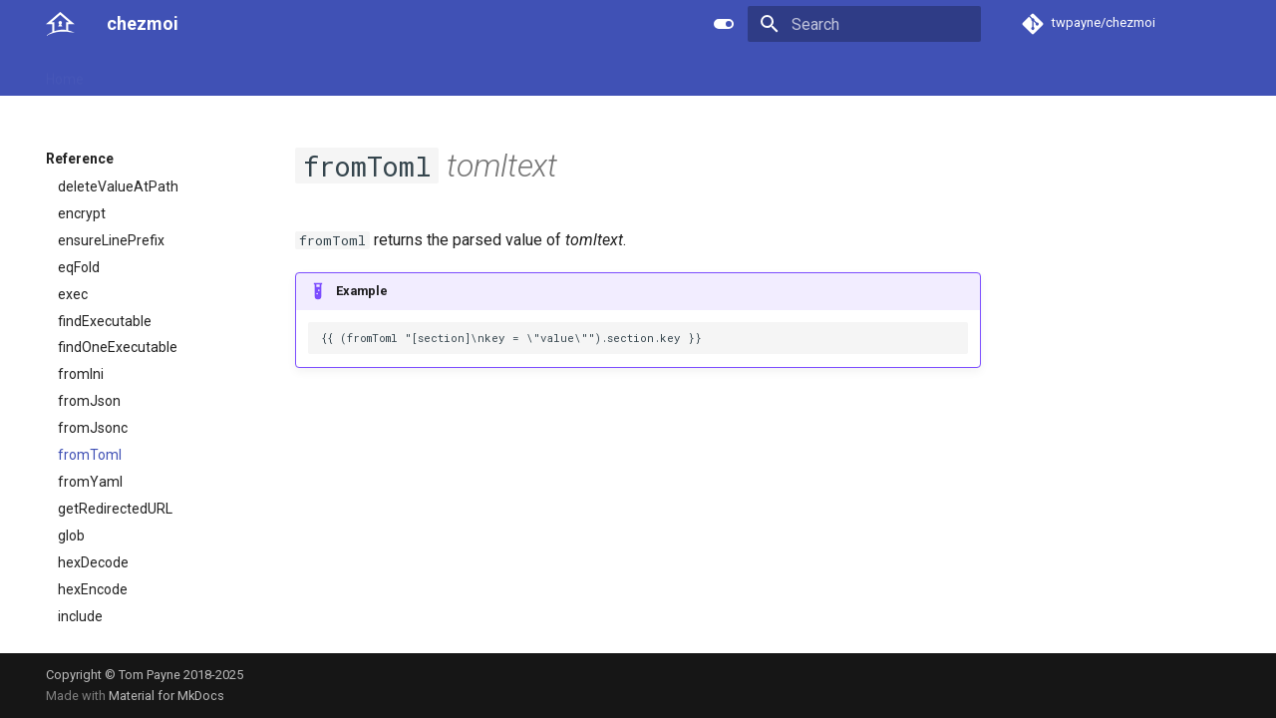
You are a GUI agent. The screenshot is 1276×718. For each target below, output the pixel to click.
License (494, 73)
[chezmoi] (60, 24)
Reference (231, 73)
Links (431, 73)
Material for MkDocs (166, 695)
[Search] (864, 24)
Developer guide (340, 73)
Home (65, 73)
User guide (141, 73)
